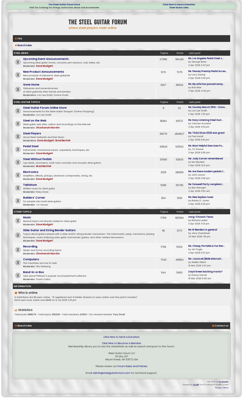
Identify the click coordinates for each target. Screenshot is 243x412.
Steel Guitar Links (178, 7)
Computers (31, 259)
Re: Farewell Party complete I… (206, 184)
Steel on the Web (34, 121)
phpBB (196, 384)
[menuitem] (18, 38)
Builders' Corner (34, 198)
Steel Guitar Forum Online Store (45, 108)
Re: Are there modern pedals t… (206, 171)
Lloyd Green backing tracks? (205, 271)
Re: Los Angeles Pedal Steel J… (206, 58)
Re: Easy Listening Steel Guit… (205, 120)
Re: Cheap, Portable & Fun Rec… (206, 246)
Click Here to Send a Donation (179, 4)
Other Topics (23, 211)
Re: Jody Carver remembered (205, 158)
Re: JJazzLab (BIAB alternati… (205, 258)
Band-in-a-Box (33, 272)
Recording (30, 246)
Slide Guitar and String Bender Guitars (49, 230)
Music (27, 217)
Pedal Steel (30, 146)
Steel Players (32, 133)
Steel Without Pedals (37, 159)
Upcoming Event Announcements (46, 59)
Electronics (30, 172)
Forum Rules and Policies (132, 366)
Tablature (30, 185)
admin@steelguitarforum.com (111, 373)
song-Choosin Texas (200, 217)
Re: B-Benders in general (202, 229)
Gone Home (31, 85)
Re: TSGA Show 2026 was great (206, 133)
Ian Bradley (223, 381)
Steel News (21, 53)
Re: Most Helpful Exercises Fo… (206, 145)
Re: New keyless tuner (200, 197)
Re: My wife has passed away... (206, 84)
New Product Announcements (43, 72)
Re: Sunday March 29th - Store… (207, 107)
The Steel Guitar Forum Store (64, 4)
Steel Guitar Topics (27, 102)
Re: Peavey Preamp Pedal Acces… (207, 71)
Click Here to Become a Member (121, 343)
